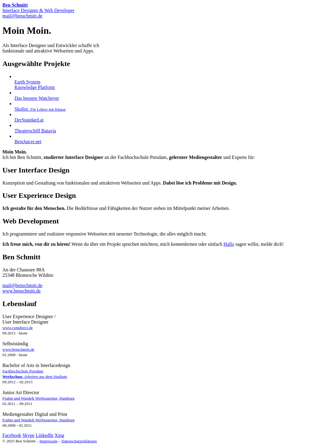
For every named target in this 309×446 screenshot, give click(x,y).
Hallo (228, 244)
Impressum (48, 441)
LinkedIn (44, 435)
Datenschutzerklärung (79, 441)
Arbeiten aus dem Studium (34, 376)
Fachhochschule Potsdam (22, 371)
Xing (59, 435)
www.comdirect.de (17, 327)
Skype (28, 435)
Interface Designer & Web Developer (38, 7)
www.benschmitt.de (21, 290)
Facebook (11, 435)
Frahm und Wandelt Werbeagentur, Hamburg (38, 398)
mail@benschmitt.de (22, 15)
